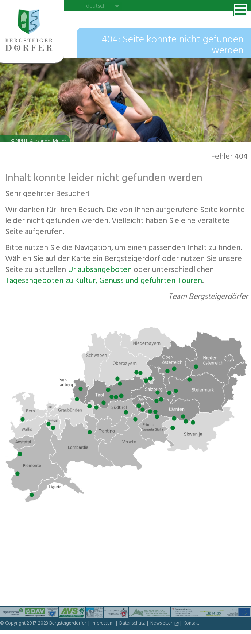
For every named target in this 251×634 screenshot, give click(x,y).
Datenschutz (132, 623)
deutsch (96, 6)
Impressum (103, 623)
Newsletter (161, 623)
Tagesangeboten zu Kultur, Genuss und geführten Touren (103, 281)
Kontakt (191, 623)
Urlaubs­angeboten (100, 270)
